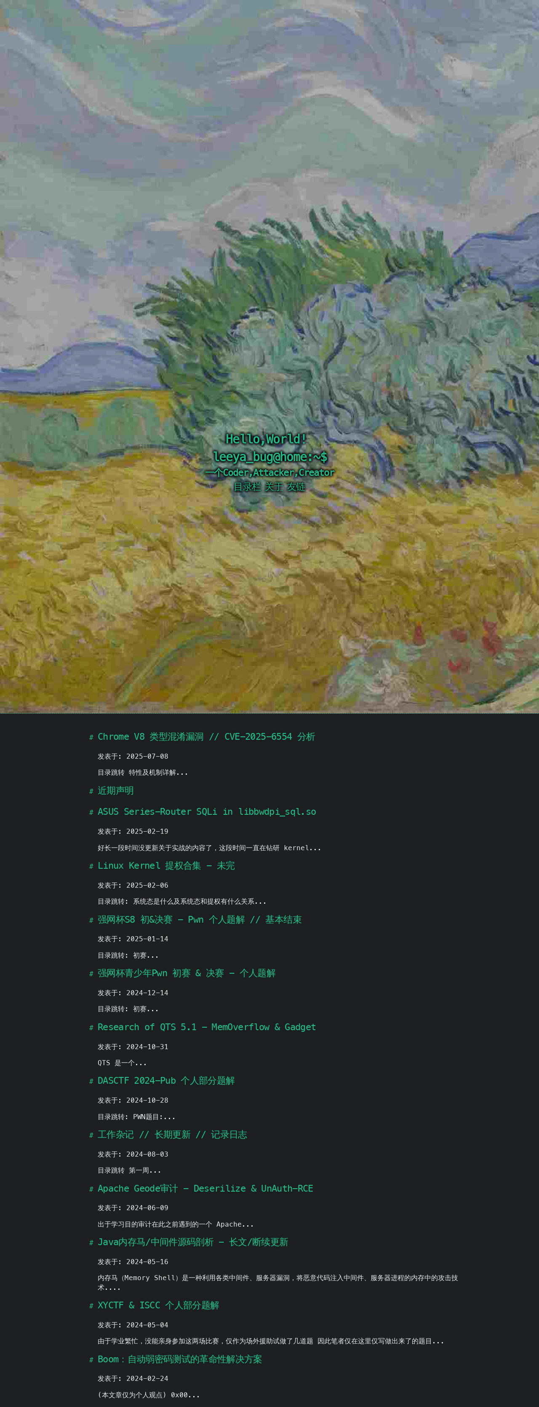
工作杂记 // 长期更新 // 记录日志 (172, 1134)
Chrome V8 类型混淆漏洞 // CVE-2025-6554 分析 (206, 736)
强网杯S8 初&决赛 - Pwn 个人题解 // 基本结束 (200, 919)
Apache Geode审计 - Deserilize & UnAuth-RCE (205, 1188)
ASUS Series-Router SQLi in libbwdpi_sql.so (207, 812)
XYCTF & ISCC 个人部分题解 (158, 1305)
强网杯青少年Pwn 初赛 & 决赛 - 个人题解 (186, 973)
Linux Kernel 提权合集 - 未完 (166, 865)
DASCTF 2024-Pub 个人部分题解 (166, 1080)
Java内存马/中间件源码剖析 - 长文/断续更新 (193, 1242)
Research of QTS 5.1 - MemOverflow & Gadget (207, 1027)
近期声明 (115, 790)
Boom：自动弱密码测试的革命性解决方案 (180, 1359)
